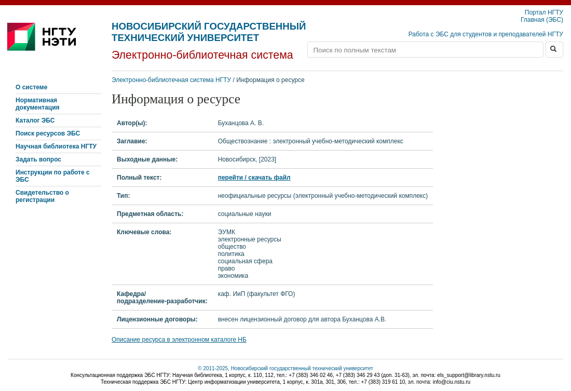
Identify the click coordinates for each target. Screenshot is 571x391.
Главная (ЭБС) (542, 19)
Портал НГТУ (544, 12)
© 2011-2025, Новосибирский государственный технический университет (285, 368)
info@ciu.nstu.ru (451, 382)
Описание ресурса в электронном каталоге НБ (179, 339)
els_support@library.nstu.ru (468, 375)
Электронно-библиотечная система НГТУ (171, 80)
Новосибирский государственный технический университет (209, 32)
